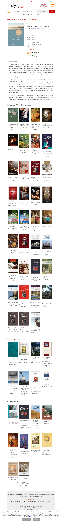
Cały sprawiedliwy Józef (13, 251)
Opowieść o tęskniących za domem (47, 278)
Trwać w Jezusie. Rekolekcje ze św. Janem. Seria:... (24, 252)
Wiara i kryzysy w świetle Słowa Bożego (46, 253)
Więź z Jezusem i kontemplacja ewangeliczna (13, 304)
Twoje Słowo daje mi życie (24, 151)
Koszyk (24, 479)
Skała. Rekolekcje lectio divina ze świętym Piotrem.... (13, 329)
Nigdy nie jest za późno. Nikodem (12, 148)
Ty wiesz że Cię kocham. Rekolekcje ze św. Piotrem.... (24, 304)
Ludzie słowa (35, 454)
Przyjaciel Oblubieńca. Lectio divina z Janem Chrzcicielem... (47, 126)
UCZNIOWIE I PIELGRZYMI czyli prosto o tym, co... (35, 425)
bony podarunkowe (33, 1)
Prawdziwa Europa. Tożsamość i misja (47, 387)
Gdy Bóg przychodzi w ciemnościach (35, 253)
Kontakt (25, 481)
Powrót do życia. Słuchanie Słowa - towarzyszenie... (35, 330)
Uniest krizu (47, 205)
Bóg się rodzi (24, 453)
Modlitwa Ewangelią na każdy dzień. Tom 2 (13, 228)
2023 (19, 486)
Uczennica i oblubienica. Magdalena (35, 228)
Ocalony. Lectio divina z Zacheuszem (24, 277)
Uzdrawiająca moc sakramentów (13, 422)
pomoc (46, 1)
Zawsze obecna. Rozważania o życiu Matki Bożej (35, 391)
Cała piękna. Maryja (47, 226)
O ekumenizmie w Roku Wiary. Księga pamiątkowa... (47, 365)
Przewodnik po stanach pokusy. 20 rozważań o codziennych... (47, 154)
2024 (16, 486)
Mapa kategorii (32, 486)
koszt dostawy (22, 1)
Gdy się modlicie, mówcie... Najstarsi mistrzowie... (13, 362)
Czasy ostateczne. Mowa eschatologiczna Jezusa (35, 305)
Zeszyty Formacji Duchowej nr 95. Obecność (13, 179)
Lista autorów (49, 486)
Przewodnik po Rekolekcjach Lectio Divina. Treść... (13, 278)
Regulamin (37, 479)
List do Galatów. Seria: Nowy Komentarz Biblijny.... (13, 391)
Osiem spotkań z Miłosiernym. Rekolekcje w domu (35, 127)
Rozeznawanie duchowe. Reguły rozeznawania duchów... (24, 469)
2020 (28, 486)
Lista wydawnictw (41, 486)
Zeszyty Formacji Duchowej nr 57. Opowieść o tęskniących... (46, 304)
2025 (14, 486)
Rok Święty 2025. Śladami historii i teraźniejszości (24, 393)
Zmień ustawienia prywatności (35, 481)
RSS (41, 497)
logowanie (51, 1)
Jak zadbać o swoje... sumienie (47, 424)
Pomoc (21, 481)
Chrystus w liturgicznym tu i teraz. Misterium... (24, 360)
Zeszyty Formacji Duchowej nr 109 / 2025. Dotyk (24, 125)
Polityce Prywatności (33, 516)
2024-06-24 (34, 46)
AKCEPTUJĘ (26, 519)
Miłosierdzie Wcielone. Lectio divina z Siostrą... (12, 203)
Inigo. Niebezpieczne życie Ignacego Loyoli (13, 455)
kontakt (41, 1)
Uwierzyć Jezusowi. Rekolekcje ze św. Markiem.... (35, 278)
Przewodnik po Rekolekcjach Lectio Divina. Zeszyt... (47, 180)
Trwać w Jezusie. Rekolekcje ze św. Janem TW (35, 179)
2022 (22, 486)
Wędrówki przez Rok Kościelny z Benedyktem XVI (35, 362)
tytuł (38, 14)
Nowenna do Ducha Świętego (46, 439)
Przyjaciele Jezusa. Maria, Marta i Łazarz (35, 204)
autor (33, 14)
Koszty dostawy (30, 479)
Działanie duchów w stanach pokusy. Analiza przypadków (13, 126)
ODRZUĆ (36, 519)
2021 (25, 486)
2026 (11, 486)
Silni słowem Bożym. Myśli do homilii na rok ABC (13, 467)
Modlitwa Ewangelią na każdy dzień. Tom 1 (24, 227)
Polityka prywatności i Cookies (47, 479)
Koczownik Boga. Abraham (24, 203)
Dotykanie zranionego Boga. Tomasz (24, 178)
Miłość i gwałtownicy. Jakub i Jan (35, 152)
